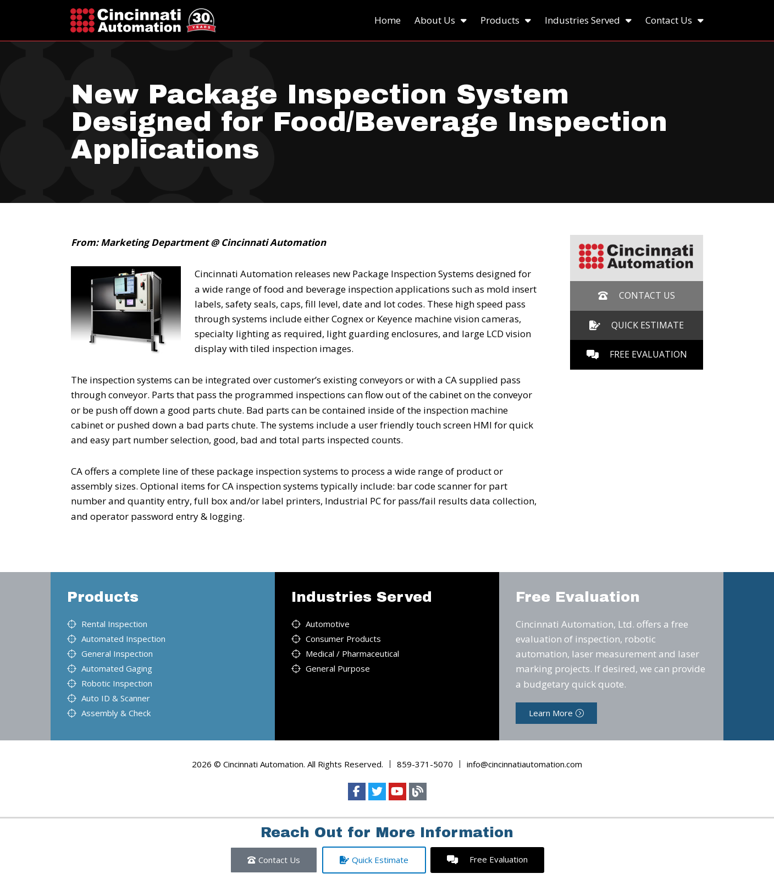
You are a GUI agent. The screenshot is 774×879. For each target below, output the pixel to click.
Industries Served (588, 20)
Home (387, 20)
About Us (440, 20)
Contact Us (674, 20)
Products (505, 20)
